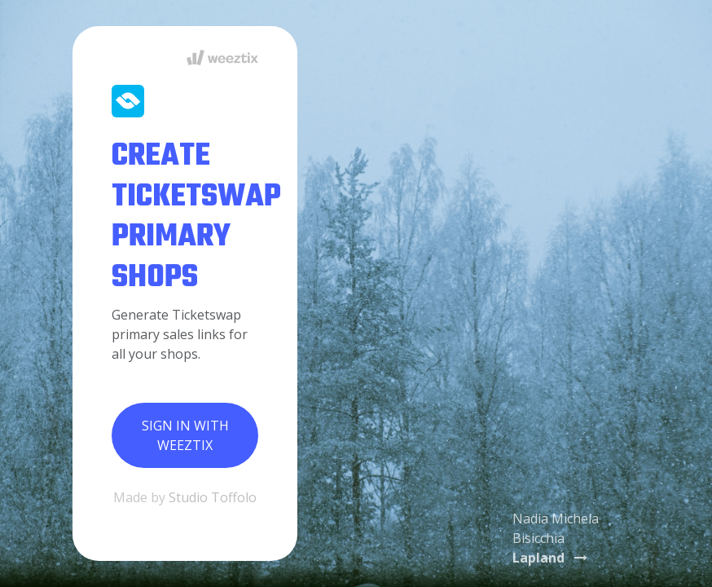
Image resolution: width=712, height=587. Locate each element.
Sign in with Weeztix (185, 435)
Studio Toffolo (213, 497)
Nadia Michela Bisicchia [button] (555, 538)
